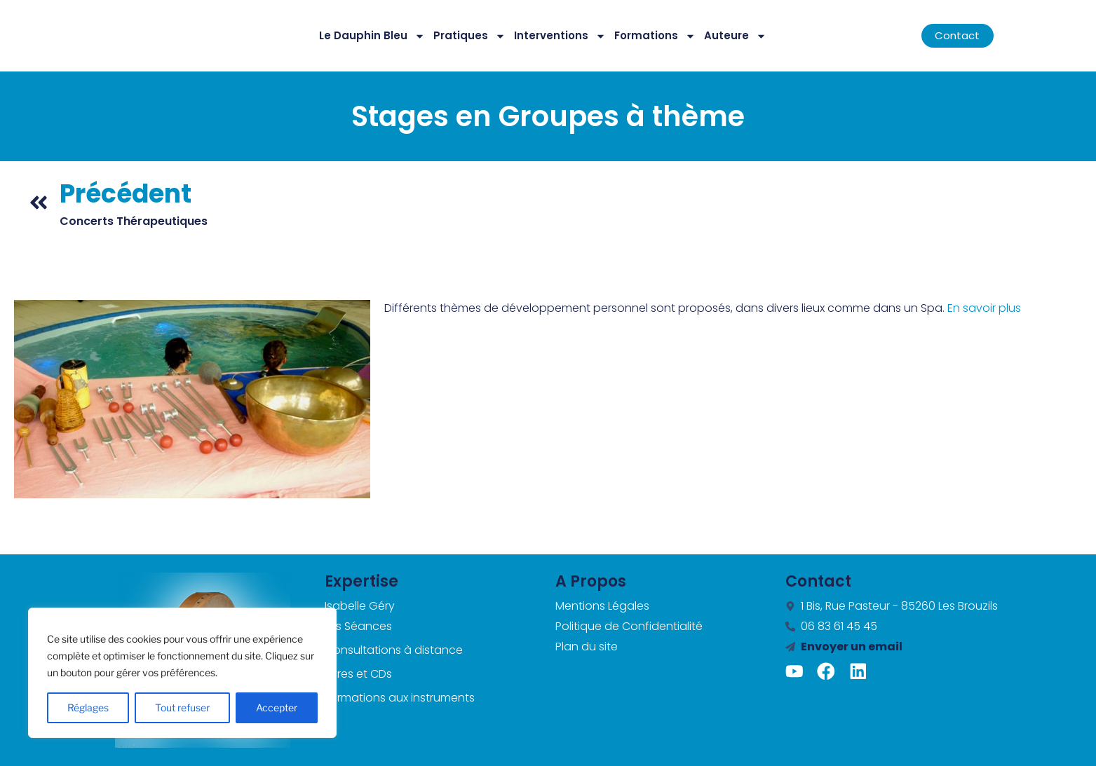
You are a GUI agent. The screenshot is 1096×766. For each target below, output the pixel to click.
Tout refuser (182, 707)
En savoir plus (984, 308)
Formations (655, 35)
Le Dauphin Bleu (372, 35)
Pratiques (469, 35)
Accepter (276, 707)
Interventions (560, 35)
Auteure (735, 35)
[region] (182, 673)
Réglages (88, 707)
